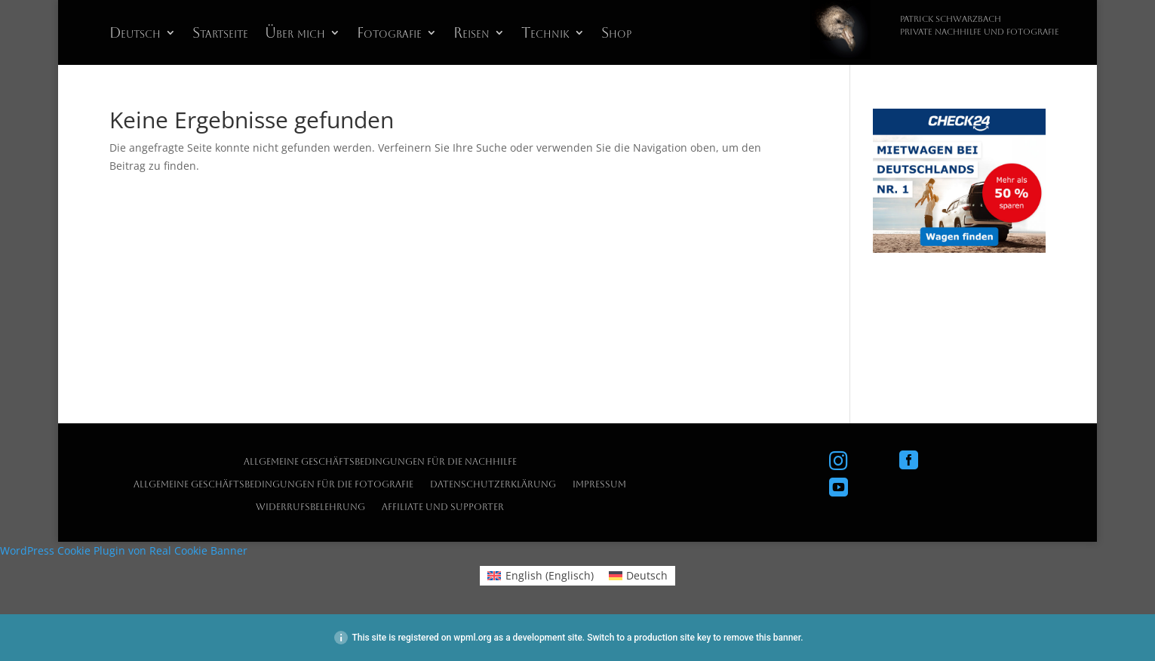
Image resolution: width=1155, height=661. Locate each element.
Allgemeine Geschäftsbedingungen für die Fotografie (273, 484)
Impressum (599, 484)
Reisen (471, 34)
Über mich (295, 34)
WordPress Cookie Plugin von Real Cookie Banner (123, 550)
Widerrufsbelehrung (310, 507)
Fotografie (389, 34)
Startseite (220, 34)
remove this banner (761, 637)
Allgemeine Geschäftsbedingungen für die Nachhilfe (380, 462)
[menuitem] (142, 35)
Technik (545, 34)
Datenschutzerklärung (493, 484)
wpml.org (472, 637)
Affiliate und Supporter (443, 507)
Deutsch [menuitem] (647, 575)
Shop (616, 34)
